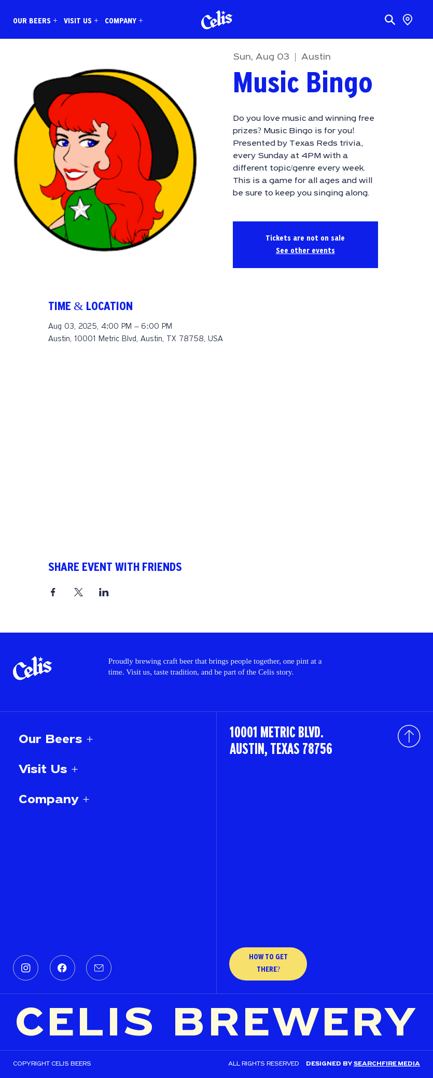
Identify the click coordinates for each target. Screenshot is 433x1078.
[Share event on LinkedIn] (104, 592)
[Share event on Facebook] (53, 592)
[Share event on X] (78, 592)
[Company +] (136, 800)
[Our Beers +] (136, 740)
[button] (35, 21)
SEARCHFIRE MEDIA (387, 1064)
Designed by (330, 1064)
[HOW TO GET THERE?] (268, 964)
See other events (305, 251)
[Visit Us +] (136, 770)
